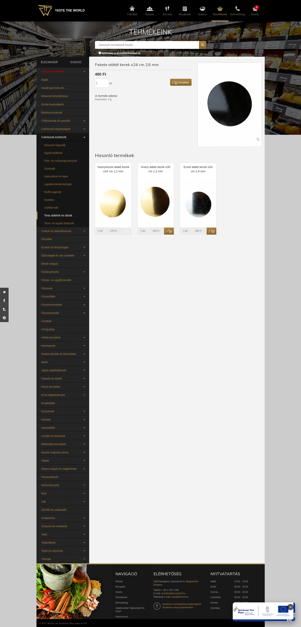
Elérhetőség (121, 602)
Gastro (119, 592)
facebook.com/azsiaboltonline (177, 607)
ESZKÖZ (75, 62)
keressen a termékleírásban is (121, 53)
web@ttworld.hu (180, 597)
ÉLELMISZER (49, 62)
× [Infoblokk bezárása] (290, 607)
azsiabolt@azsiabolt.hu (173, 593)
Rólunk (119, 581)
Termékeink (121, 597)
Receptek (120, 586)
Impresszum (121, 616)
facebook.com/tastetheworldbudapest (181, 604)
